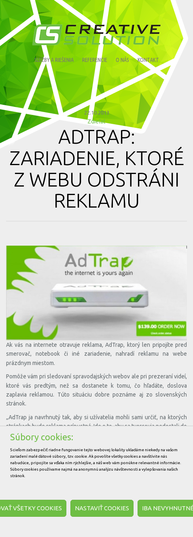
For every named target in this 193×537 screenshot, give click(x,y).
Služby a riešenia (54, 60)
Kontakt (148, 60)
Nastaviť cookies (102, 508)
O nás (122, 60)
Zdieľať (96, 121)
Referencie (94, 60)
